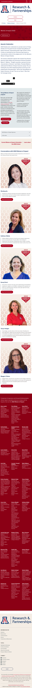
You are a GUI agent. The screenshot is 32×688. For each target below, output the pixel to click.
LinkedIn (4, 663)
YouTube (4, 664)
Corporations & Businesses (6, 639)
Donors (2, 637)
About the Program (6, 119)
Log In (7, 669)
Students (2, 632)
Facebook (4, 657)
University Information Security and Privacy (16, 685)
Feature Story (5, 122)
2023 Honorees (5, 35)
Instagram (4, 661)
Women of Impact (11, 23)
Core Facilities (4, 648)
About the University (5, 650)
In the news (4, 135)
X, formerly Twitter (6, 659)
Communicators (4, 635)
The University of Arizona (25, 686)
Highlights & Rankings (5, 645)
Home (4, 23)
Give (15, 20)
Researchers (3, 634)
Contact (15, 17)
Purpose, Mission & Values (6, 651)
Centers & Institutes (5, 646)
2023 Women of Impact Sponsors (9, 132)
